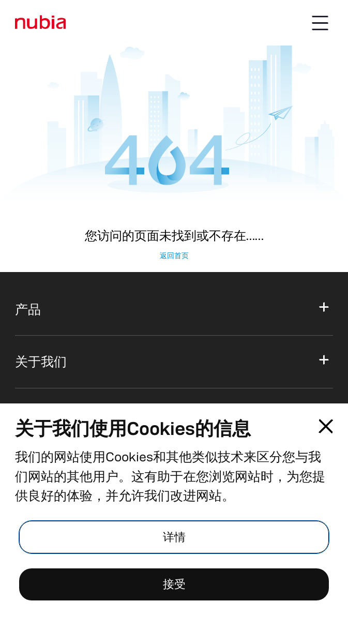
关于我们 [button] (41, 361)
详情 (174, 537)
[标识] (40, 22)
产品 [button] (28, 309)
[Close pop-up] (326, 426)
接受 (174, 584)
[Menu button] (320, 23)
